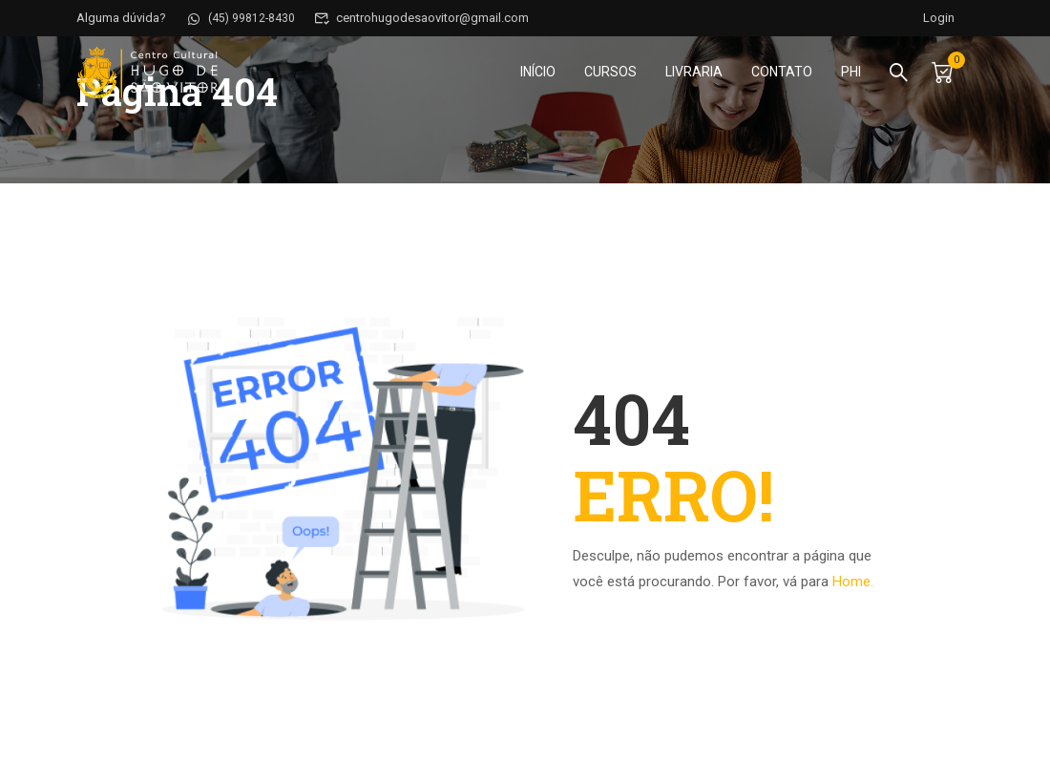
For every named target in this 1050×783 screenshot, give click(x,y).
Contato (779, 72)
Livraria (692, 72)
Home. (852, 581)
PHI (849, 72)
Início (536, 72)
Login (938, 18)
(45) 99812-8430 (241, 18)
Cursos (608, 72)
